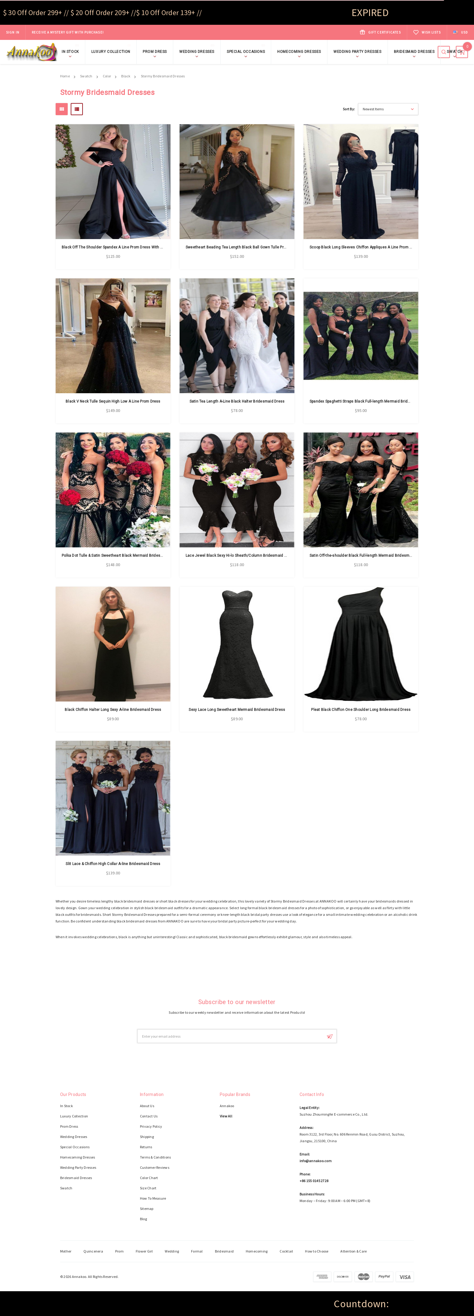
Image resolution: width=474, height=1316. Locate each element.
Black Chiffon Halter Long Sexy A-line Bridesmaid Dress (113, 710)
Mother (65, 1251)
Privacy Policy (151, 1126)
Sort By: (349, 109)
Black (125, 76)
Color (107, 76)
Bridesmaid (224, 1251)
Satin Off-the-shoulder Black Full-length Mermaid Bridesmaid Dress (368, 555)
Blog (143, 1219)
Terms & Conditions (155, 1157)
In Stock (72, 51)
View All (226, 1116)
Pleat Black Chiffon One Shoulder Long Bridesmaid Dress (361, 710)
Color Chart (149, 1177)
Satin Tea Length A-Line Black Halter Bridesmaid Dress (237, 401)
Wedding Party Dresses (357, 52)
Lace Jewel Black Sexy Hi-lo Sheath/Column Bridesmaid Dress (240, 555)
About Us (147, 1106)
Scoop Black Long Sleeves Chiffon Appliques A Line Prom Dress (365, 247)
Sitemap (147, 1208)
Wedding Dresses (198, 51)
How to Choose (316, 1251)
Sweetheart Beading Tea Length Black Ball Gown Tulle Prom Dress (243, 247)
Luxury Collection (112, 51)
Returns (146, 1147)
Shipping (147, 1136)
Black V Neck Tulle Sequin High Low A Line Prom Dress (113, 401)
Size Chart (148, 1188)
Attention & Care (353, 1251)
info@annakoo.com (316, 1161)
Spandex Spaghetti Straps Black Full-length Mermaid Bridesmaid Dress (371, 401)
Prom (119, 1251)
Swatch (455, 52)
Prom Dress (155, 52)
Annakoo (227, 1106)
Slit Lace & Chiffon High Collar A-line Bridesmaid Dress (113, 864)
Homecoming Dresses (299, 52)
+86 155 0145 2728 (314, 1180)
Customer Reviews (154, 1167)
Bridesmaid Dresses (414, 52)
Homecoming (257, 1251)
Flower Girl (144, 1251)
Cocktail (286, 1251)
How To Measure (153, 1198)
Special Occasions (247, 51)
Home (65, 76)
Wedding (172, 1251)
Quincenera (93, 1251)
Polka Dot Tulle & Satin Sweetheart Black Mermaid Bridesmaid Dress (121, 555)
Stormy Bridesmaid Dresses (163, 76)
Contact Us (148, 1116)
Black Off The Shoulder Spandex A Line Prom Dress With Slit (114, 247)
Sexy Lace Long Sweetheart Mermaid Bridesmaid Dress (237, 710)
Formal (197, 1251)
